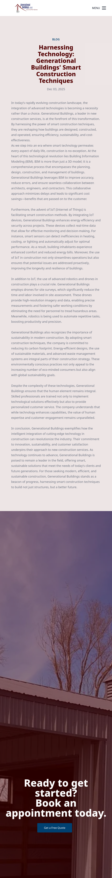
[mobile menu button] (104, 8)
